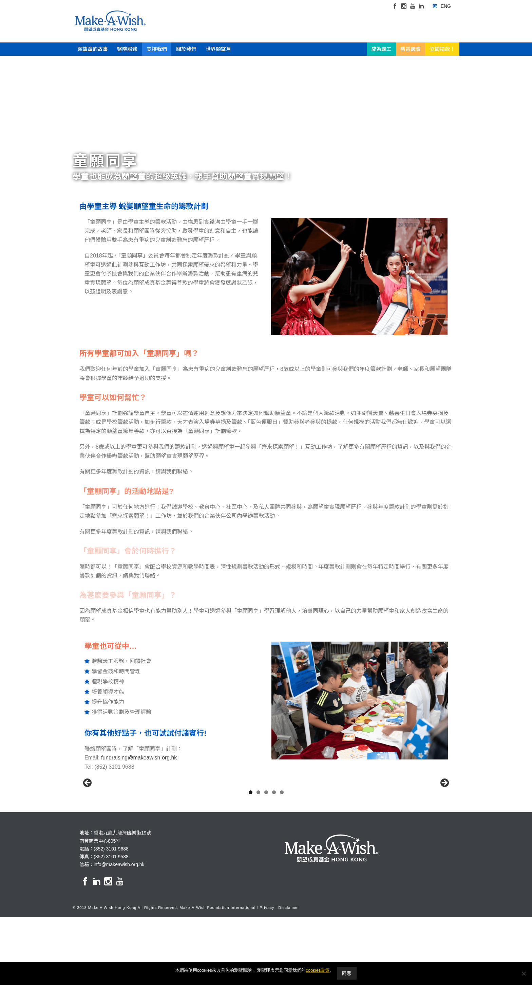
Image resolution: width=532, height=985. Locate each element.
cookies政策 (317, 970)
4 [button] (274, 860)
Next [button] (444, 817)
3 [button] (266, 860)
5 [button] (282, 860)
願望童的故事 (92, 49)
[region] (266, 819)
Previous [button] (88, 817)
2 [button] (258, 860)
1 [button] (250, 860)
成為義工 (381, 49)
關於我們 (186, 49)
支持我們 (157, 49)
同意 (347, 973)
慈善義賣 (410, 49)
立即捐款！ (442, 49)
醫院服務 (127, 49)
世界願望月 (218, 49)
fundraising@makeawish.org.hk (139, 757)
